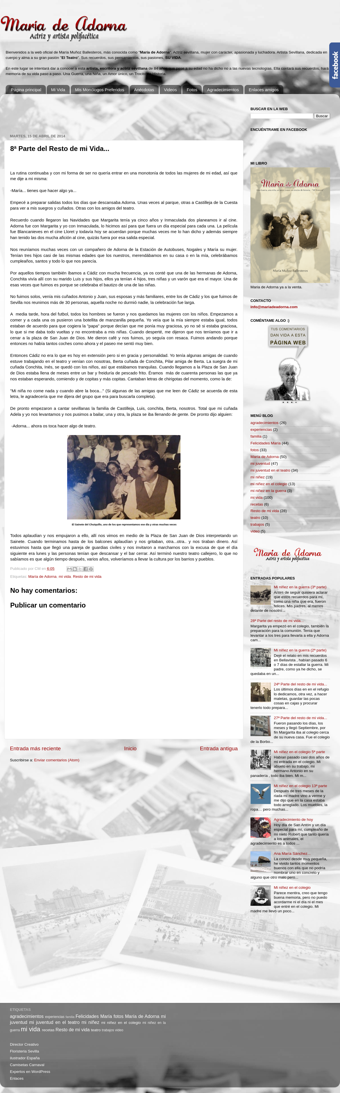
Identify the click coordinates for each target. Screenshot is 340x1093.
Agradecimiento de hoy (293, 819)
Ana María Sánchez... (292, 853)
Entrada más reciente (35, 748)
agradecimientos (264, 423)
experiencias (261, 429)
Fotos (192, 89)
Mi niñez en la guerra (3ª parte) (300, 587)
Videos (170, 89)
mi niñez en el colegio (268, 484)
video (255, 531)
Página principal (26, 89)
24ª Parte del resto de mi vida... (300, 684)
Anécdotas (144, 89)
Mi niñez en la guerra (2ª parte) (300, 650)
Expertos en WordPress (30, 1071)
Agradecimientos (223, 89)
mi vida (65, 576)
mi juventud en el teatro (270, 470)
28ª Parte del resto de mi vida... (277, 621)
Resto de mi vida (87, 576)
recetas (256, 504)
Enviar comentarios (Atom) (57, 760)
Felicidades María (265, 443)
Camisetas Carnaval (27, 1065)
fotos (254, 450)
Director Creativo (24, 1044)
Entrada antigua (219, 748)
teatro (255, 517)
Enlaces (17, 1078)
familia (256, 436)
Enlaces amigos (264, 89)
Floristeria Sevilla (24, 1051)
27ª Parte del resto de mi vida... (300, 718)
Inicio (130, 748)
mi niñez (257, 477)
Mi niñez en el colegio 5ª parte (299, 752)
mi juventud (260, 463)
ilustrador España (25, 1058)
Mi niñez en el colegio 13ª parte (300, 786)
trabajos (257, 524)
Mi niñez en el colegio (292, 887)
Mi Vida (58, 89)
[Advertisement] (113, 111)
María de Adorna (42, 576)
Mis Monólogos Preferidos (99, 89)
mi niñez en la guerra (268, 491)
